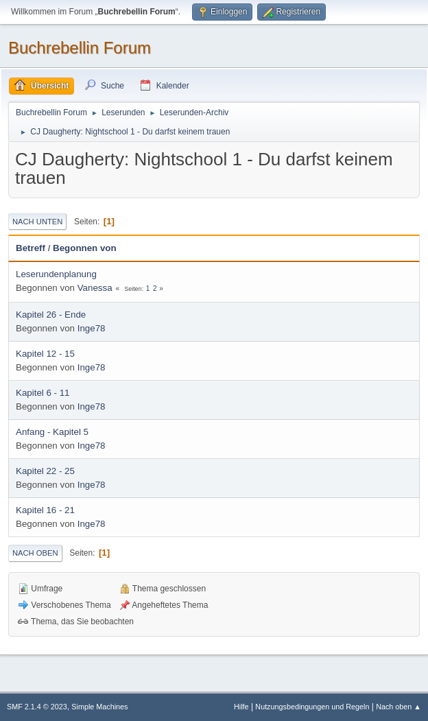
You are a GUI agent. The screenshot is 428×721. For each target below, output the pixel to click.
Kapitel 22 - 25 (45, 471)
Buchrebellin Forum (79, 47)
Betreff (30, 248)
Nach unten (37, 221)
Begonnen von (85, 248)
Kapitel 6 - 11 (43, 393)
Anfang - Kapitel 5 (52, 432)
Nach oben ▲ (398, 706)
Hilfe (241, 706)
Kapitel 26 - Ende (51, 314)
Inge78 (92, 328)
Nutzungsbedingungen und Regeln (312, 706)
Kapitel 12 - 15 (45, 353)
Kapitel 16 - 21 (45, 510)
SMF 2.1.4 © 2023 (37, 706)
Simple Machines (99, 706)
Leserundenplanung (56, 274)
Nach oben (35, 553)
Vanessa (95, 288)
